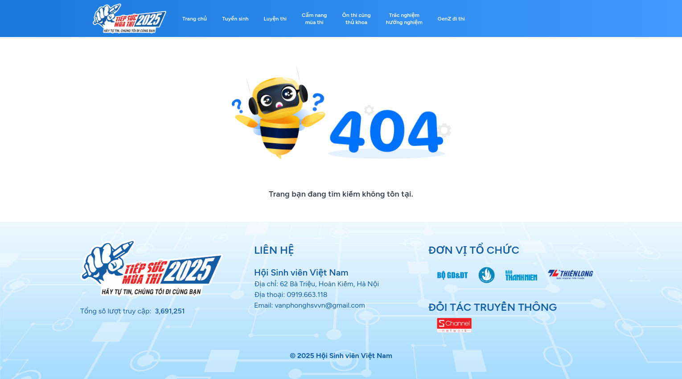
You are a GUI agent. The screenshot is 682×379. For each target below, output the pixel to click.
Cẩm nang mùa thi (314, 18)
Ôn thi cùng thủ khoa (356, 18)
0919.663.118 (307, 294)
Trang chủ (194, 19)
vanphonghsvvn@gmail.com (320, 305)
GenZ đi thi (451, 19)
